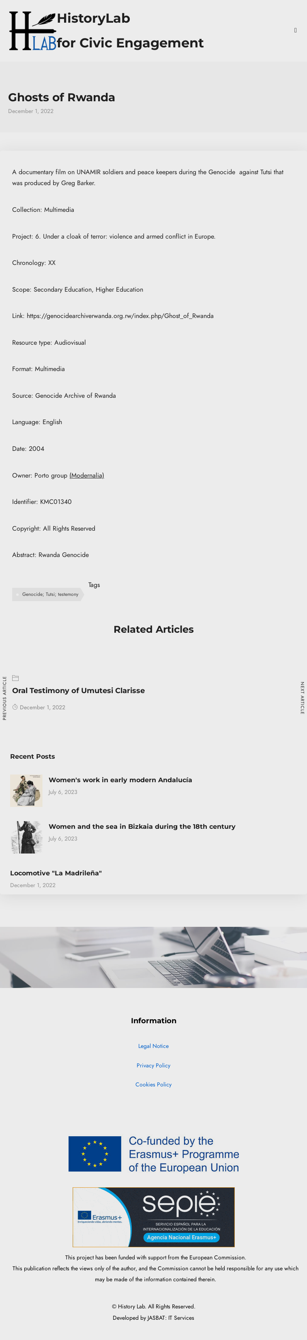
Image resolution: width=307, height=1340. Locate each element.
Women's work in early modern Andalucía (120, 780)
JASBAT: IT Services (171, 1318)
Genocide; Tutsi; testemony (50, 594)
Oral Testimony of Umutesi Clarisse (78, 690)
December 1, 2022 (38, 707)
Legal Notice (153, 1046)
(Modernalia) (86, 475)
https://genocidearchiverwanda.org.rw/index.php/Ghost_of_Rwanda (120, 316)
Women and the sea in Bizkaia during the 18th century (142, 826)
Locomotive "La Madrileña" (56, 873)
